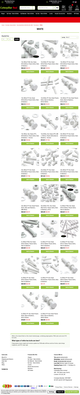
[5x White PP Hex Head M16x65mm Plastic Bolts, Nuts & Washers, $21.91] (50, 265)
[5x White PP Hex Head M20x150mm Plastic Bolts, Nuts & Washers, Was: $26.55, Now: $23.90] (69, 265)
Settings (51, 392)
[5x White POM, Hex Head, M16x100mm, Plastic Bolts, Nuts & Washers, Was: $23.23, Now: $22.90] (69, 193)
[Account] (77, 8)
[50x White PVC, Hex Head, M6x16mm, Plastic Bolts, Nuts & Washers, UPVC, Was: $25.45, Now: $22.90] (50, 193)
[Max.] (10, 39)
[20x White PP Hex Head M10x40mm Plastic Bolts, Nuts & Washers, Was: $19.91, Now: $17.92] (30, 157)
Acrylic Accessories (60, 14)
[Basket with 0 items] (70, 8)
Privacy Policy (58, 387)
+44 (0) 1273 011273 (62, 357)
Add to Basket (30, 71)
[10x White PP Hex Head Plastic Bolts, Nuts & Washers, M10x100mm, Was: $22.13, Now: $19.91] (50, 85)
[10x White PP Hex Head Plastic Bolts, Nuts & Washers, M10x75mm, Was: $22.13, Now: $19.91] (69, 85)
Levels (51, 14)
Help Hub (4, 361)
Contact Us (5, 369)
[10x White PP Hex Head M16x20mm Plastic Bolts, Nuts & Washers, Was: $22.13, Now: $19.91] (30, 85)
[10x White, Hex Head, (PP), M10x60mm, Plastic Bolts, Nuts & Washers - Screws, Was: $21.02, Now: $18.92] (30, 121)
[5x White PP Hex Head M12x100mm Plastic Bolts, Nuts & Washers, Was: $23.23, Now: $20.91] (50, 229)
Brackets (69, 14)
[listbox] (72, 37)
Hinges (3, 14)
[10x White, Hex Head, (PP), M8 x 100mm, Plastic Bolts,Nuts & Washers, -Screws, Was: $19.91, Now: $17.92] (50, 121)
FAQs (3, 364)
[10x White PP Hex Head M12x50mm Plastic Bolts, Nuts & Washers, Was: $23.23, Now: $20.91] (69, 49)
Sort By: (63, 37)
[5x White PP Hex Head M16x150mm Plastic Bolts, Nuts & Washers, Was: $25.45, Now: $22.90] (30, 265)
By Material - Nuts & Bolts (27, 14)
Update (17, 39)
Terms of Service (68, 387)
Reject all (60, 392)
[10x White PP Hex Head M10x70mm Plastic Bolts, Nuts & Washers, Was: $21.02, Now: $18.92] (50, 49)
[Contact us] (47, 2)
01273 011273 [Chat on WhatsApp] (9, 2)
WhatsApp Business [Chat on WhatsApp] (10, 1)
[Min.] (4, 39)
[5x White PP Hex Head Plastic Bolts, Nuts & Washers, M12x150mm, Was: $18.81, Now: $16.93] (30, 301)
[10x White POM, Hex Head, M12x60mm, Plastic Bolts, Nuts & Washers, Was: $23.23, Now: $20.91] (30, 49)
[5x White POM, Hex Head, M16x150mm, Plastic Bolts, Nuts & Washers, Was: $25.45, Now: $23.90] (30, 229)
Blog (3, 363)
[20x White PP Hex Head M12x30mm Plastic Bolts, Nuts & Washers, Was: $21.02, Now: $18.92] (50, 157)
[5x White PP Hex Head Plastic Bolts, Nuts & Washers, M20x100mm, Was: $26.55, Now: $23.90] (50, 301)
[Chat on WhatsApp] (3, 2)
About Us (4, 357)
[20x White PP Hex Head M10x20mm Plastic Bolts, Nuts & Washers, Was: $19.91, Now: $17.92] (69, 121)
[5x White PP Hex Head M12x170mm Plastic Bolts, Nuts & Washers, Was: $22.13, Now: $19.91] (69, 229)
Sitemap (76, 387)
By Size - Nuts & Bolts (41, 14)
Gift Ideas (76, 14)
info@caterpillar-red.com (55, 1)
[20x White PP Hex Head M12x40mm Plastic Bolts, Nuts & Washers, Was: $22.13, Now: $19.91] (69, 157)
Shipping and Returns (7, 359)
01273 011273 (55, 2)
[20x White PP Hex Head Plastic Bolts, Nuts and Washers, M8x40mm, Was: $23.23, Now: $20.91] (30, 193)
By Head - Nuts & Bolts (13, 14)
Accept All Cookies (72, 392)
